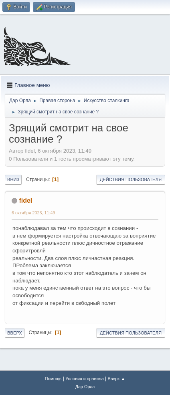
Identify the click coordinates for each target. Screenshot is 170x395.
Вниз (13, 179)
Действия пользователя (131, 179)
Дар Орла (85, 386)
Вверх (14, 333)
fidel (25, 200)
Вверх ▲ (116, 378)
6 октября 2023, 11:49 (33, 212)
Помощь (53, 378)
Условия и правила (84, 378)
